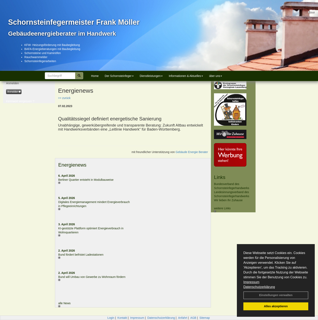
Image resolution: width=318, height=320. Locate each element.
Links (219, 177)
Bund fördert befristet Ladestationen (80, 254)
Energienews (72, 165)
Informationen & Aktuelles (186, 76)
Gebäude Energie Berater (192, 152)
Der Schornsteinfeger (119, 76)
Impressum (251, 282)
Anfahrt (182, 317)
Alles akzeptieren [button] (276, 306)
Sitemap (204, 317)
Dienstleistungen (151, 76)
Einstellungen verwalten (276, 295)
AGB (193, 317)
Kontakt (122, 317)
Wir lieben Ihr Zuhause (228, 200)
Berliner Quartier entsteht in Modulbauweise (85, 179)
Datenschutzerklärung (259, 287)
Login (110, 317)
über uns (215, 76)
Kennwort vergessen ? (20, 101)
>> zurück (64, 98)
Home (95, 76)
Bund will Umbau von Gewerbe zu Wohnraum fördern (91, 277)
